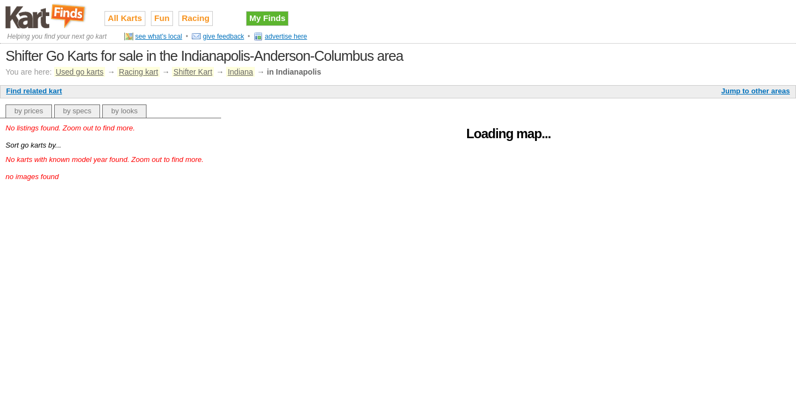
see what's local (158, 36)
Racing (196, 18)
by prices (28, 111)
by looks (124, 111)
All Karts (125, 18)
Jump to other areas (755, 91)
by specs (77, 111)
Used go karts (80, 71)
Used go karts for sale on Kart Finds (47, 16)
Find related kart (34, 91)
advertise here (286, 36)
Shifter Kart (193, 71)
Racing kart (138, 71)
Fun (162, 18)
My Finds (267, 18)
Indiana (240, 71)
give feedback (223, 36)
